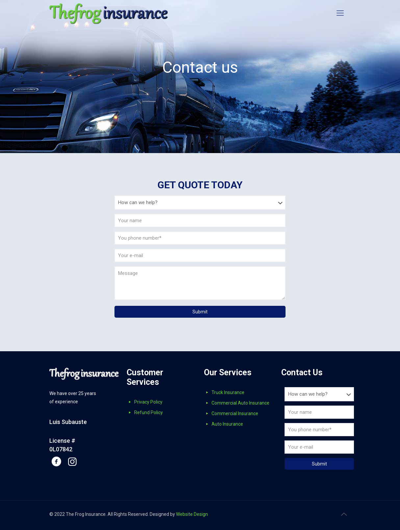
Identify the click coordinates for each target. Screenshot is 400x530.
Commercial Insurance (235, 413)
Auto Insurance (227, 424)
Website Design (192, 514)
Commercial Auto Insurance (240, 403)
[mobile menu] (340, 13)
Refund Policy (148, 412)
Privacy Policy (148, 402)
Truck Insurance (228, 392)
